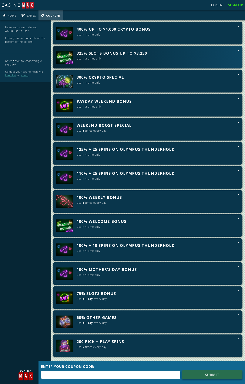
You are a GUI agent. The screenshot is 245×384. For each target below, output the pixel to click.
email (24, 75)
